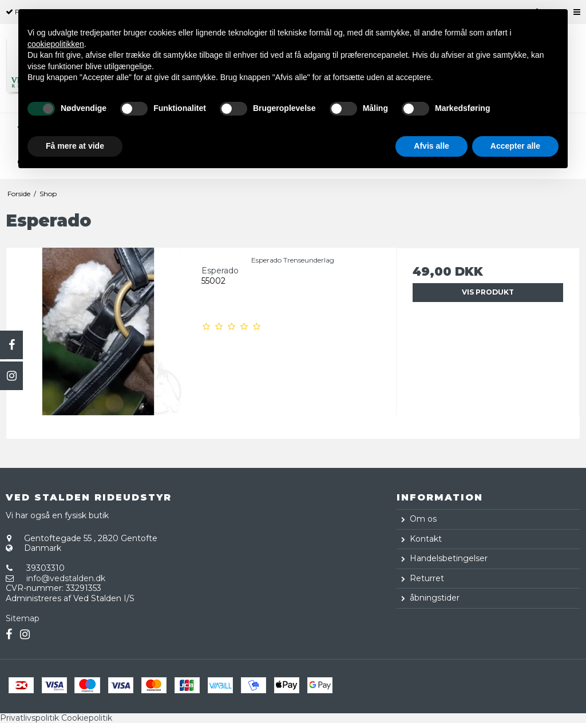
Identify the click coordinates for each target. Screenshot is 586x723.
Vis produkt (488, 292)
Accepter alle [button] (515, 145)
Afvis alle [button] (431, 145)
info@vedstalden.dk (65, 578)
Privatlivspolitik (29, 718)
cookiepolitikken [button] (55, 44)
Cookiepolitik (86, 718)
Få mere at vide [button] (75, 145)
